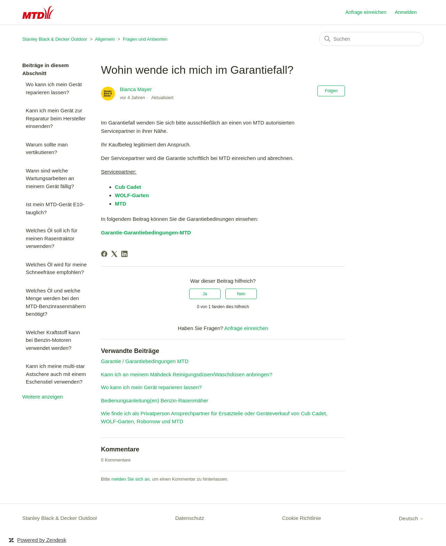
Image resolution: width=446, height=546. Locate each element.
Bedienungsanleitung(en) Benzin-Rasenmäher (154, 400)
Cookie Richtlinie (301, 518)
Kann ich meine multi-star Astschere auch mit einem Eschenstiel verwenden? (56, 374)
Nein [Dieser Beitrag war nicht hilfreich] (241, 293)
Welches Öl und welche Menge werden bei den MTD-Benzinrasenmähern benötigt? (56, 302)
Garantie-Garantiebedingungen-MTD (146, 232)
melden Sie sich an (130, 479)
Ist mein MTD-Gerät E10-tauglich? (55, 208)
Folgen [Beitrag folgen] (331, 90)
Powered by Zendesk (41, 540)
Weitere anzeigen (42, 397)
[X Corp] (114, 254)
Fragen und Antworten (145, 39)
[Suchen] (371, 39)
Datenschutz (189, 518)
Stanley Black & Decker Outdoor (54, 39)
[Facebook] (104, 254)
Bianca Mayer (136, 89)
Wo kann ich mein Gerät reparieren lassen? (54, 88)
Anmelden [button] (406, 12)
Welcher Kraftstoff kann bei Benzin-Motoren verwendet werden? (53, 340)
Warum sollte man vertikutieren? (47, 148)
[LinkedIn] (124, 254)
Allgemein (105, 39)
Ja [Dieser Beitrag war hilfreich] (205, 293)
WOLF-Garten (132, 195)
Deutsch (411, 518)
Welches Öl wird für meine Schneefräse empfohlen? (56, 268)
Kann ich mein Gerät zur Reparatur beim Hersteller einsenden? (56, 118)
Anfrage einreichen (365, 12)
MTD (120, 204)
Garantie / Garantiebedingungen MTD (145, 361)
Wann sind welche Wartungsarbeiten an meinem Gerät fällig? (50, 178)
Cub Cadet (128, 187)
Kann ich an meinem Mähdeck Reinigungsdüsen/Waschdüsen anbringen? (186, 374)
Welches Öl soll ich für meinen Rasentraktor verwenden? (51, 238)
